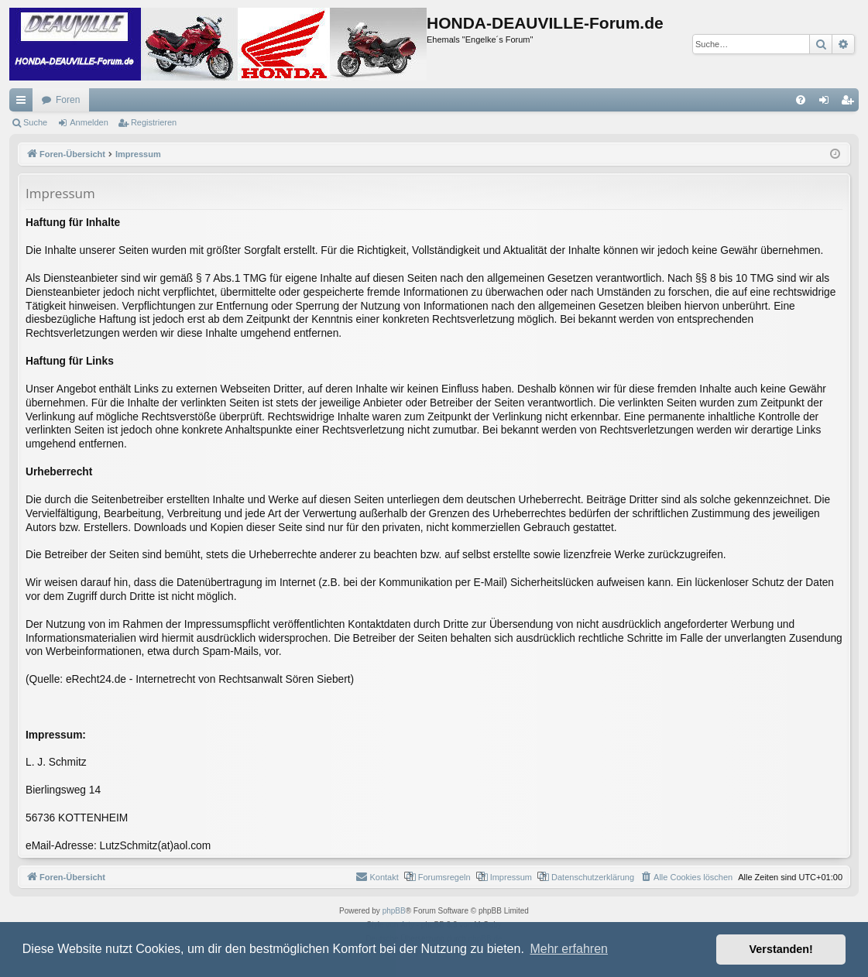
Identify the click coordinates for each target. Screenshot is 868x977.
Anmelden (89, 122)
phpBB (394, 911)
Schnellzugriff (24, 102)
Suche (35, 122)
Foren (68, 99)
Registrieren (154, 122)
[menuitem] (800, 99)
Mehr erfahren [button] (569, 948)
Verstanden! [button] (781, 949)
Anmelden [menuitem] (827, 102)
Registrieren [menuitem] (850, 102)
